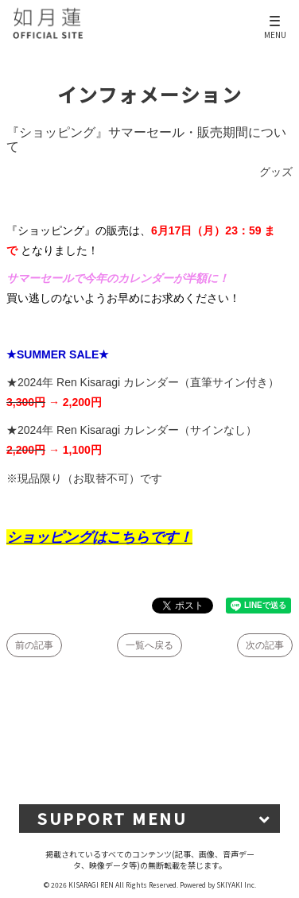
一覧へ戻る (149, 645)
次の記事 (265, 645)
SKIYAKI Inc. (236, 884)
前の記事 (34, 645)
